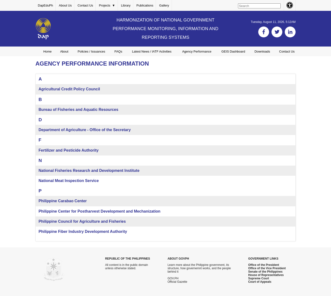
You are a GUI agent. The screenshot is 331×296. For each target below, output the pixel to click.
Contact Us (85, 5)
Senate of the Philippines (265, 271)
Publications (144, 5)
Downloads (262, 51)
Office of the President (263, 265)
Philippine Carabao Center (63, 201)
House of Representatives (266, 275)
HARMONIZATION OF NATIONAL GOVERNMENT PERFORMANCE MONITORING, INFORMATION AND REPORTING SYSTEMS (165, 29)
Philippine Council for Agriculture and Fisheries (82, 221)
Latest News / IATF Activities (152, 51)
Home (47, 51)
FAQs (118, 51)
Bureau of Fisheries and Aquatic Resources (78, 110)
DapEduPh (45, 5)
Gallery (164, 5)
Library (126, 5)
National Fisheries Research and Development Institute (89, 170)
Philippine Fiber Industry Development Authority (83, 231)
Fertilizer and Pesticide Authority (69, 150)
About (64, 51)
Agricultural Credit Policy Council (69, 89)
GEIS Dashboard (233, 51)
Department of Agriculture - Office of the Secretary (85, 130)
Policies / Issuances (91, 51)
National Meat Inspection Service (69, 181)
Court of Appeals (259, 281)
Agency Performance (196, 51)
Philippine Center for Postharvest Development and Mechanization (99, 211)
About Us (65, 5)
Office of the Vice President (267, 268)
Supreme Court (258, 278)
